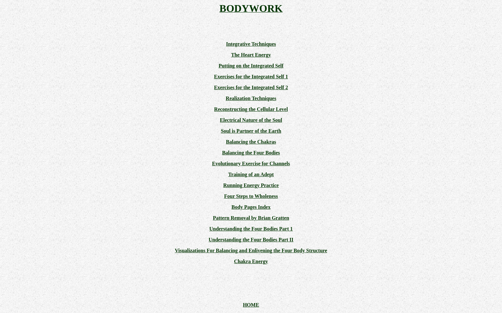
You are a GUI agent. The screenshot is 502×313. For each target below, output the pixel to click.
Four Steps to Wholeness (251, 196)
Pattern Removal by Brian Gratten (251, 218)
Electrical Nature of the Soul (251, 120)
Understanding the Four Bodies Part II (250, 239)
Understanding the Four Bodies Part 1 (251, 228)
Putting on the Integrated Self (251, 65)
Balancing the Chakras (251, 142)
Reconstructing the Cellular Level (251, 109)
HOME (251, 305)
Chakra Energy (251, 261)
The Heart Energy (251, 55)
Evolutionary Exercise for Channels (251, 163)
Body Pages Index (251, 207)
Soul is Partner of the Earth (251, 131)
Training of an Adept (251, 174)
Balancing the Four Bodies (251, 152)
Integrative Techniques (251, 44)
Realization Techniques (251, 98)
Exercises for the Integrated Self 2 (251, 87)
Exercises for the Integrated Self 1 (251, 76)
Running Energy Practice (251, 185)
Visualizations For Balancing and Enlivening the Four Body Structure (251, 250)
